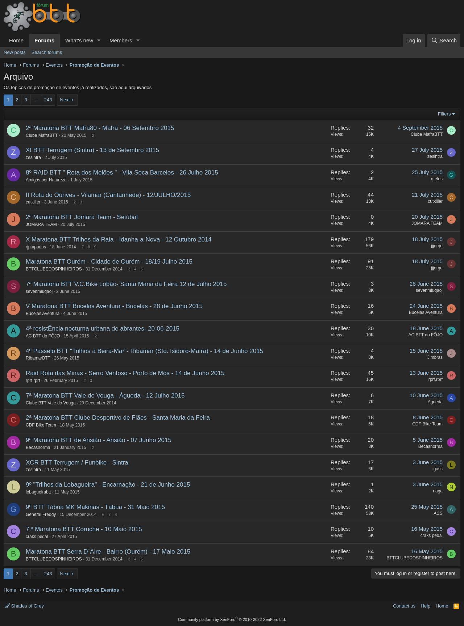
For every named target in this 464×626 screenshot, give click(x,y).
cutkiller (33, 202)
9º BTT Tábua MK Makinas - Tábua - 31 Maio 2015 (95, 507)
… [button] (35, 99)
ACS (438, 513)
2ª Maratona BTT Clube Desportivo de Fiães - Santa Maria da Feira (118, 417)
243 (48, 99)
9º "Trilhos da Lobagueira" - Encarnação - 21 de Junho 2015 (108, 484)
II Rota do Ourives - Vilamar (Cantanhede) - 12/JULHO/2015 (108, 195)
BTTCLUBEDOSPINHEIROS (54, 269)
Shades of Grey (24, 606)
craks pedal (37, 536)
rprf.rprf (33, 380)
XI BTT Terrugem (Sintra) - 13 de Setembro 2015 (92, 150)
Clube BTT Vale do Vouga (51, 403)
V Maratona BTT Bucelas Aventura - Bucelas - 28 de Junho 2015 (114, 306)
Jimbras (435, 357)
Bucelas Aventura (42, 313)
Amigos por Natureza (46, 179)
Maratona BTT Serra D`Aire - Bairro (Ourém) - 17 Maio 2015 (108, 551)
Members (120, 40)
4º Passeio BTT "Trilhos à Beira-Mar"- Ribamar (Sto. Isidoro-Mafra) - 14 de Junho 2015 (144, 351)
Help (426, 606)
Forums (44, 40)
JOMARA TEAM (41, 224)
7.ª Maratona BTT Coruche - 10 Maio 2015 (84, 529)
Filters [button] (444, 114)
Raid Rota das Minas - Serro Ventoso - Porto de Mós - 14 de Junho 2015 (125, 373)
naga (438, 490)
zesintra (33, 157)
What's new (79, 40)
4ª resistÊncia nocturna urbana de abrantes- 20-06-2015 (102, 328)
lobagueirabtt (38, 492)
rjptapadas (36, 246)
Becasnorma (38, 447)
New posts (15, 52)
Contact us (404, 606)
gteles (437, 178)
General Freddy (41, 514)
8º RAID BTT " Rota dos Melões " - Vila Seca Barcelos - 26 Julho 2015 (122, 172)
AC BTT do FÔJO (43, 336)
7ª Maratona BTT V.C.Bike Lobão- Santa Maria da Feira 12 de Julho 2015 (126, 284)
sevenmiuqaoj (39, 291)
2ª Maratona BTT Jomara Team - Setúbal (82, 217)
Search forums (47, 52)
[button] (99, 40)
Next (65, 99)
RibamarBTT (38, 358)
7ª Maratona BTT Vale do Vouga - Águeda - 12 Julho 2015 (105, 395)
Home (16, 40)
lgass (437, 468)
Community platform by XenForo (232, 619)
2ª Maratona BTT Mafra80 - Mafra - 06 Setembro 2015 (100, 128)
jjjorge (437, 245)
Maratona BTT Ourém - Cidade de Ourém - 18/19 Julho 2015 (109, 261)
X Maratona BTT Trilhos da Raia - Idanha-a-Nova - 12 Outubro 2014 (119, 239)
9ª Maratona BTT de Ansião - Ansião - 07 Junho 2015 (98, 440)
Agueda (435, 401)
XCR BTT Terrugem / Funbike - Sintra (77, 462)
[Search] (443, 40)
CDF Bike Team (41, 425)
